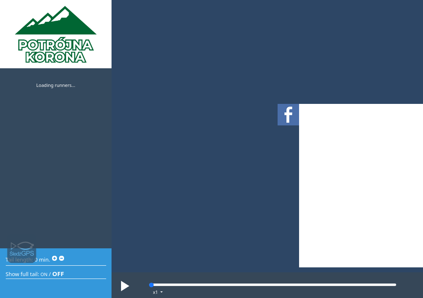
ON (44, 274)
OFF (58, 273)
